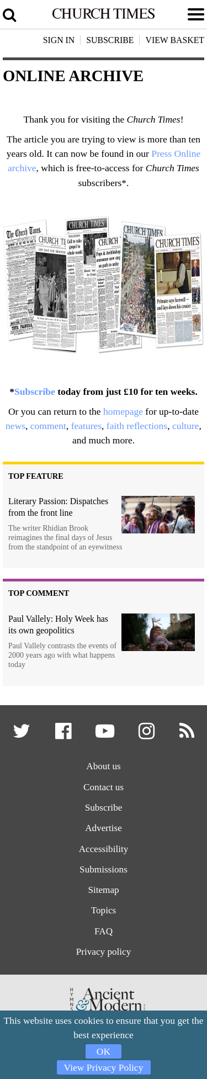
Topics (103, 911)
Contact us (103, 787)
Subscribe (34, 391)
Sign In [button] (59, 40)
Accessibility (103, 849)
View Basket (174, 40)
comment (48, 425)
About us (103, 766)
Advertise (103, 828)
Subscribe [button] (110, 40)
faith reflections (137, 425)
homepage (123, 411)
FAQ (103, 932)
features (86, 425)
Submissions (103, 870)
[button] (22, 734)
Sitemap (103, 890)
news (15, 425)
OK (103, 1051)
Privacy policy (103, 952)
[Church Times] (103, 16)
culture (185, 425)
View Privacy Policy (104, 1067)
